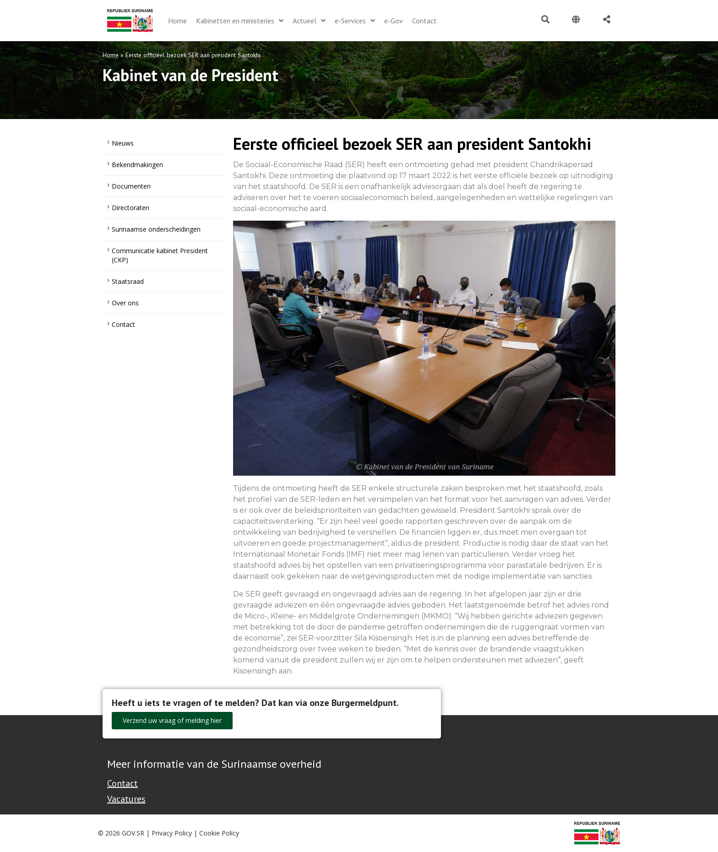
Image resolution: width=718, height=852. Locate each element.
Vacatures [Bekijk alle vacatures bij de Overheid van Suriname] (126, 799)
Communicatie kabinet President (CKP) (160, 255)
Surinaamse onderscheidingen (156, 229)
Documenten (131, 186)
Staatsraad (128, 281)
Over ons (125, 302)
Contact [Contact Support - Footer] (122, 783)
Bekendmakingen (137, 164)
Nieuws (123, 143)
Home (111, 55)
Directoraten (130, 207)
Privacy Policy (172, 833)
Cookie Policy (219, 833)
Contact (123, 324)
